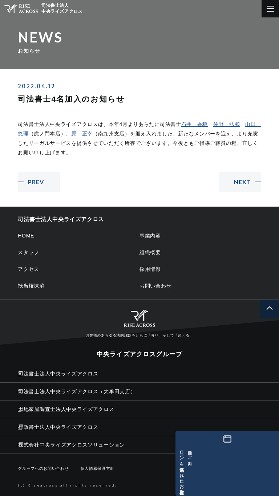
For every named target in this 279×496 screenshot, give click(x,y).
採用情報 (150, 269)
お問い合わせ (155, 286)
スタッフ (28, 252)
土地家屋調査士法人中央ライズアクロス (66, 409)
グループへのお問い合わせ (43, 468)
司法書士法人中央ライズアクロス (58, 374)
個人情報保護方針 (98, 468)
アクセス (28, 269)
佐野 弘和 (226, 124)
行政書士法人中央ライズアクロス (58, 427)
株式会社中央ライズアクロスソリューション (71, 445)
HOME (26, 236)
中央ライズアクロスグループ (139, 354)
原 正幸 (82, 134)
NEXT (242, 181)
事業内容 (150, 236)
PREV (36, 181)
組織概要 (150, 252)
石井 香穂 (194, 124)
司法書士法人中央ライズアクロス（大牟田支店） (77, 391)
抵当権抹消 (31, 286)
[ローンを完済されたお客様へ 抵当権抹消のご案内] (269, 463)
